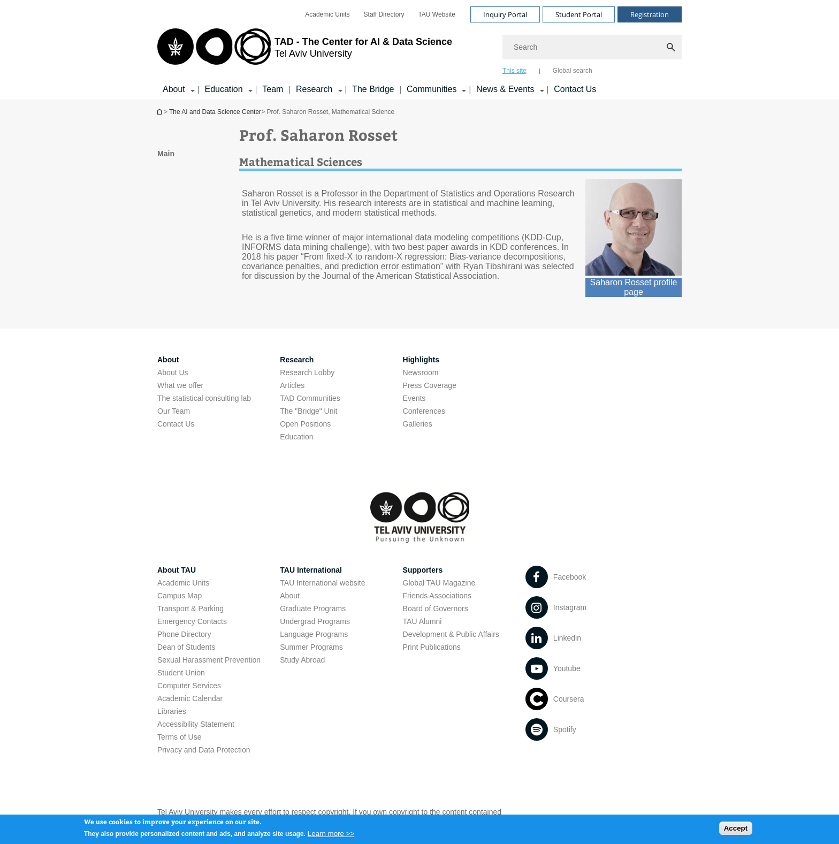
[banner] (419, 50)
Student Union (181, 672)
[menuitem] (327, 14)
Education (296, 436)
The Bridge (373, 89)
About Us (172, 372)
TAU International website (322, 583)
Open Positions (305, 424)
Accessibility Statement (195, 724)
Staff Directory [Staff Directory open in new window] (384, 14)
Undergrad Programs (315, 621)
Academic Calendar (190, 698)
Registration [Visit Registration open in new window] (649, 14)
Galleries (417, 424)
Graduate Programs (313, 608)
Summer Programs (311, 647)
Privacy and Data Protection (203, 750)
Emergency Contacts (192, 621)
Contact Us (575, 89)
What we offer (180, 385)
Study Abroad (302, 660)
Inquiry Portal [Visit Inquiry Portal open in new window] (505, 14)
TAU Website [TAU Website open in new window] (436, 14)
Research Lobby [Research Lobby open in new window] (307, 372)
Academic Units (183, 583)
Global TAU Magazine (439, 583)
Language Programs (314, 634)
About (290, 595)
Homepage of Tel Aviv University (160, 112)
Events (414, 398)
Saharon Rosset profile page (633, 287)
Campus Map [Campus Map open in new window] (179, 595)
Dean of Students (186, 647)
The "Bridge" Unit (308, 411)
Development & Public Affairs (451, 634)
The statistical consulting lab (204, 398)
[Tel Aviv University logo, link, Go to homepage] (304, 50)
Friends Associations (437, 595)
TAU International (311, 570)
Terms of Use (179, 737)
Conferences (424, 411)
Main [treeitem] (165, 153)
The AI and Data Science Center (215, 112)
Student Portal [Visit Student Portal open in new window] (578, 14)
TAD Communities (310, 398)
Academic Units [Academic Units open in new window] (327, 14)
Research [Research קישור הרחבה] (314, 89)
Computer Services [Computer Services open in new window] (189, 685)
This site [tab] (514, 70)
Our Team (173, 411)
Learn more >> (331, 836)
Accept (736, 830)
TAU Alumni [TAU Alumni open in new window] (422, 621)
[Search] (592, 47)
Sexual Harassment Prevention (209, 660)
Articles (292, 385)
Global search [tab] (572, 70)
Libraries (171, 711)
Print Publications (432, 647)
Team (272, 89)
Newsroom (421, 372)
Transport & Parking (190, 608)
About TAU (176, 570)
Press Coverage (429, 385)
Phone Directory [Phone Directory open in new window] (184, 634)
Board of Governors (435, 608)
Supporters (423, 570)
